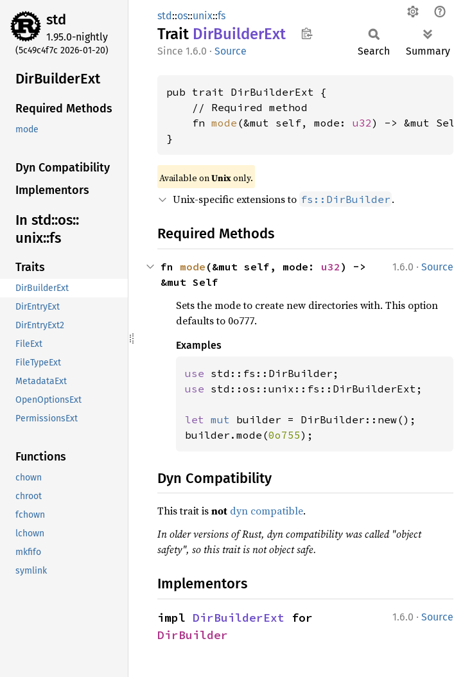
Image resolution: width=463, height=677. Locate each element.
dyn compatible (266, 511)
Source (230, 51)
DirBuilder (192, 635)
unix (203, 16)
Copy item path (306, 33)
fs (221, 16)
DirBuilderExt (238, 617)
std (56, 19)
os (182, 16)
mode (224, 122)
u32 (362, 122)
